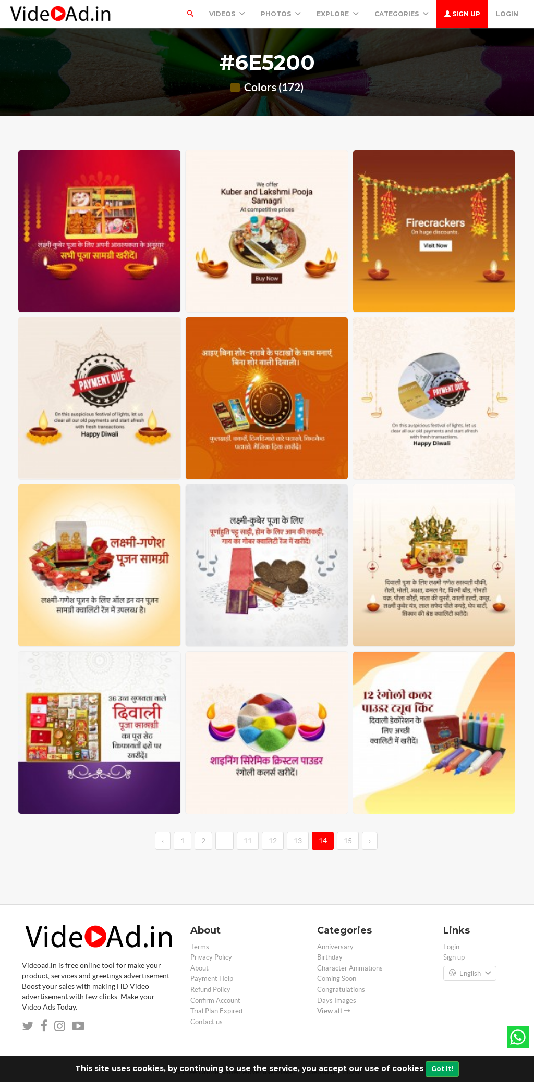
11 (248, 841)
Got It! (442, 1069)
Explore (338, 14)
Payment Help (211, 978)
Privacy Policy (211, 957)
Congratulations (341, 989)
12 (273, 841)
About (199, 968)
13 (298, 841)
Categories (401, 14)
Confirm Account (215, 1000)
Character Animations (350, 968)
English (470, 973)
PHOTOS (281, 14)
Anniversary (335, 947)
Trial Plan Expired (216, 1011)
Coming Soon (336, 978)
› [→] (370, 841)
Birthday (330, 957)
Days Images (336, 1000)
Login (507, 14)
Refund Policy (210, 989)
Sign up (462, 14)
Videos (227, 14)
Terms (199, 947)
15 (348, 841)
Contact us (206, 1022)
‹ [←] (163, 841)
